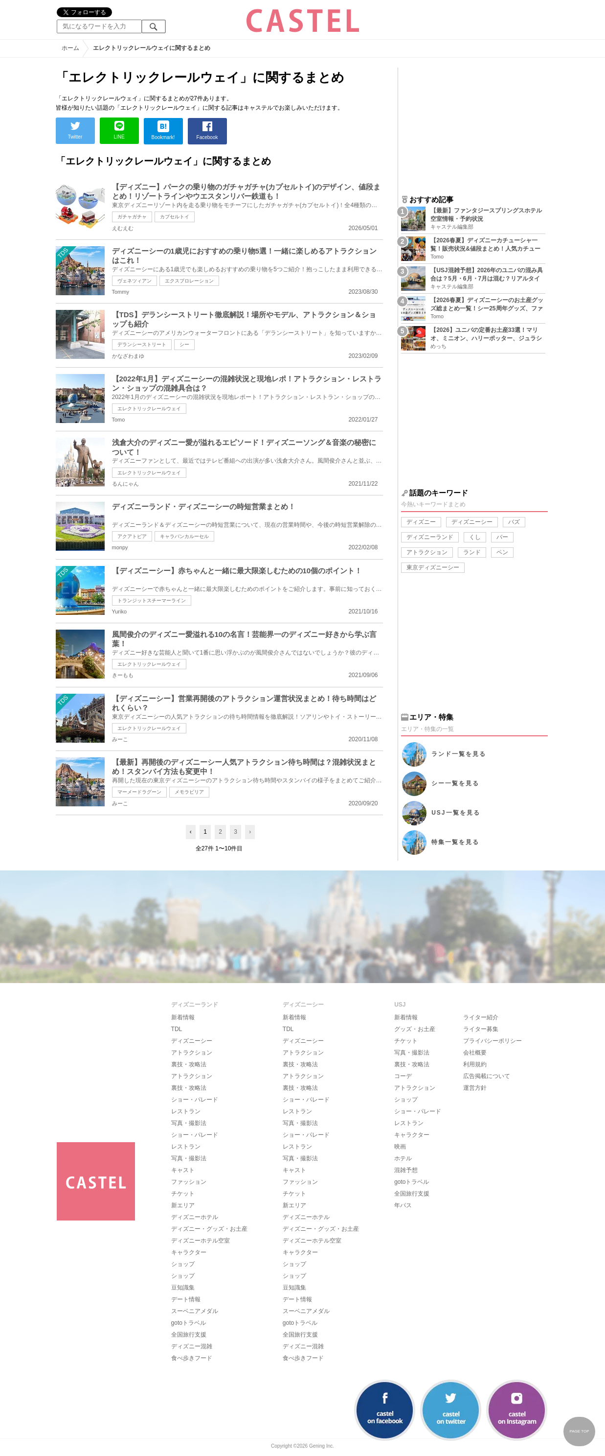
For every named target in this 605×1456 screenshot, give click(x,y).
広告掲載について (486, 1076)
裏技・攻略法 (188, 1064)
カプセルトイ (174, 216)
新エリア (183, 1205)
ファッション (188, 1181)
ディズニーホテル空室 (200, 1240)
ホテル (403, 1158)
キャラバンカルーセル (184, 536)
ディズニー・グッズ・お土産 (209, 1228)
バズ (514, 521)
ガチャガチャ (132, 216)
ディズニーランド (429, 537)
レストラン (186, 1111)
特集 (455, 842)
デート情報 (186, 1299)
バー (502, 537)
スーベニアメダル (194, 1311)
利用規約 (475, 1064)
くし (475, 537)
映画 (400, 1146)
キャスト (183, 1170)
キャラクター (188, 1252)
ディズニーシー (472, 521)
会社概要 (475, 1052)
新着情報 (183, 1017)
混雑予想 (406, 1170)
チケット (183, 1193)
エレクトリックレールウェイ (149, 408)
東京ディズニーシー (432, 567)
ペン (502, 552)
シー (184, 344)
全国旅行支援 (188, 1334)
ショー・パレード (194, 1099)
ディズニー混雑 (191, 1346)
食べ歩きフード (191, 1358)
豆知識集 (183, 1287)
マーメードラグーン (139, 792)
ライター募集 (480, 1029)
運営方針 (475, 1087)
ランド (472, 552)
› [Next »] (250, 831)
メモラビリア (189, 792)
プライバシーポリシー (492, 1040)
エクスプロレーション (189, 280)
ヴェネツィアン (134, 280)
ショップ (183, 1264)
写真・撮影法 (188, 1123)
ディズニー (421, 521)
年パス (403, 1205)
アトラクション (427, 552)
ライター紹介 (480, 1017)
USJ (455, 812)
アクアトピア (132, 536)
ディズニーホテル (194, 1217)
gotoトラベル (188, 1322)
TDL (176, 1029)
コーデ (403, 1076)
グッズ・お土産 (414, 1029)
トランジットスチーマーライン (151, 600)
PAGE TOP (579, 1431)
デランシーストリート (141, 344)
